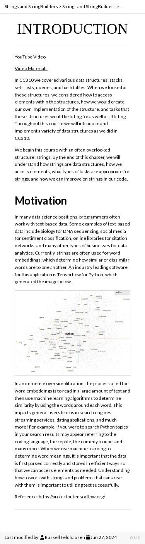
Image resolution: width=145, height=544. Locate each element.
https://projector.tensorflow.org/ (72, 496)
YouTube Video (30, 57)
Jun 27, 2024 (103, 537)
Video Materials (31, 68)
